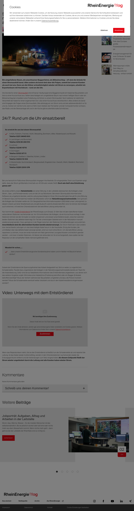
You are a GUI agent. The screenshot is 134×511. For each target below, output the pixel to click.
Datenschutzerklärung (49, 21)
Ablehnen (104, 30)
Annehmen (119, 30)
